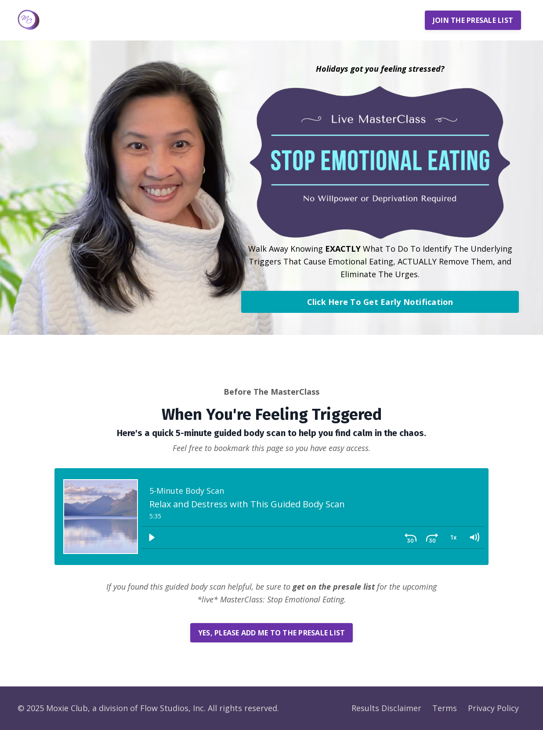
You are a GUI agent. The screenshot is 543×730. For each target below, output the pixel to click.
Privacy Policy (493, 708)
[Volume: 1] (474, 537)
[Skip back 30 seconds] (410, 537)
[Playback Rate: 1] (452, 537)
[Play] (151, 537)
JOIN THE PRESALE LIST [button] (473, 20)
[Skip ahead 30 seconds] (431, 537)
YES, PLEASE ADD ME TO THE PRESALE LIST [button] (271, 633)
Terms (444, 708)
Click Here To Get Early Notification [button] (380, 302)
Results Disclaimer (386, 708)
